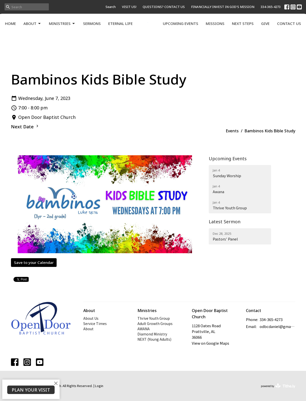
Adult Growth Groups (155, 323)
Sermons (92, 23)
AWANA (143, 328)
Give (265, 23)
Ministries (62, 23)
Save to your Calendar (34, 262)
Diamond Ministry (152, 333)
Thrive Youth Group (153, 318)
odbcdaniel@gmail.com (277, 326)
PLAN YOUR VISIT (31, 390)
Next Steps (243, 23)
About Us (91, 318)
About (32, 23)
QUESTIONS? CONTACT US (164, 6)
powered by (278, 386)
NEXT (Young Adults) (154, 339)
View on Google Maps (210, 343)
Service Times (95, 323)
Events (232, 131)
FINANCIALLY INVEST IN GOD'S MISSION (222, 6)
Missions (215, 23)
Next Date (25, 127)
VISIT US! (129, 6)
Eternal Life (120, 23)
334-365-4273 (271, 6)
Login (99, 385)
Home (10, 23)
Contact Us (289, 23)
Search (110, 6)
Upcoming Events (180, 23)
